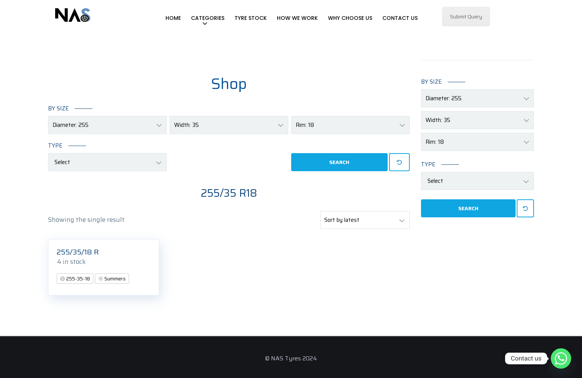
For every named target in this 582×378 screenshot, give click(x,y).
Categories (207, 18)
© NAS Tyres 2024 (291, 358)
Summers (114, 279)
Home (173, 18)
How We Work (297, 18)
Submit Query (466, 16)
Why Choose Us (350, 18)
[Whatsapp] (561, 358)
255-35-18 (77, 279)
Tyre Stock (251, 18)
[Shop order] (365, 220)
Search (339, 162)
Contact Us (400, 18)
